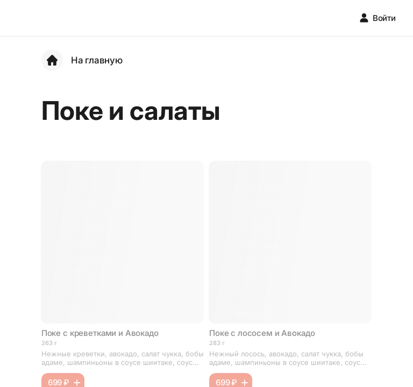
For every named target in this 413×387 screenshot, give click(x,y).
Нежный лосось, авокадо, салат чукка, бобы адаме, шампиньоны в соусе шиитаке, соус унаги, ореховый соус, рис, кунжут (286, 358)
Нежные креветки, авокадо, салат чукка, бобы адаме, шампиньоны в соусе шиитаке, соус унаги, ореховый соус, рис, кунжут (122, 358)
